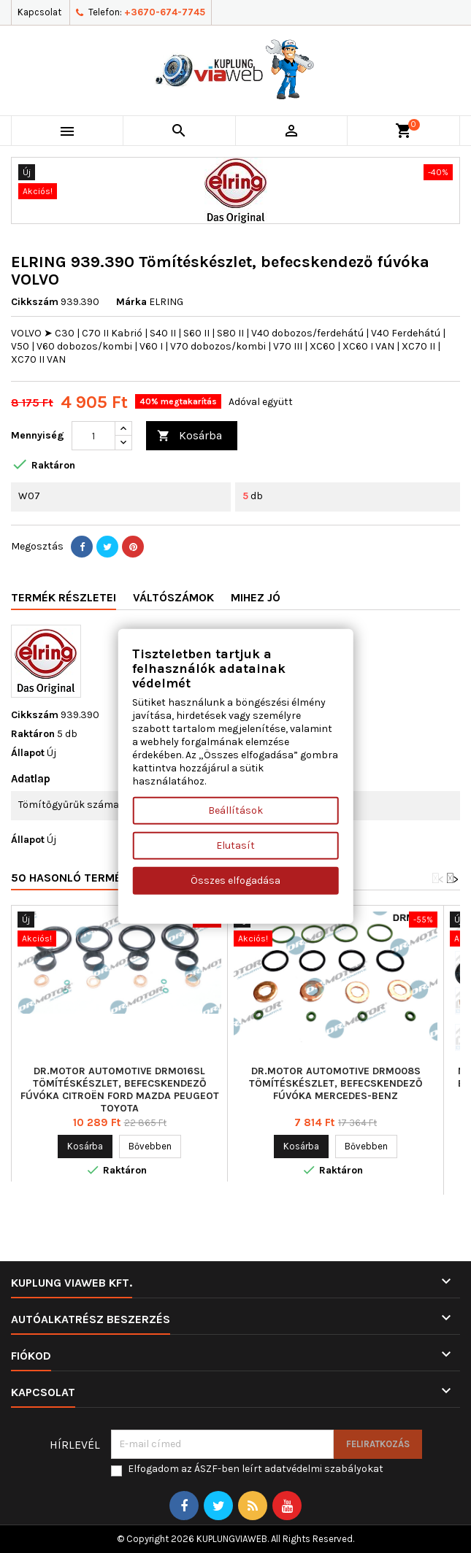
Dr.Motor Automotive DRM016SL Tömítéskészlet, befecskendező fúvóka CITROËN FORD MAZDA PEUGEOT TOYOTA (119, 1089)
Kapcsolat (39, 12)
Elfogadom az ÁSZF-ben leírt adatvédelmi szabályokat (255, 1469)
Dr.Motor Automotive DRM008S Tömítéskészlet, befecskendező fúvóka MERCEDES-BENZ (336, 1083)
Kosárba (189, 436)
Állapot (28, 753)
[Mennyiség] (93, 435)
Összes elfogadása (235, 880)
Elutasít (235, 845)
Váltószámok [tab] (173, 597)
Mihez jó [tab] (255, 597)
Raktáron (33, 734)
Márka (131, 302)
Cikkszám (34, 302)
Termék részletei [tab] (63, 597)
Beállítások (235, 810)
